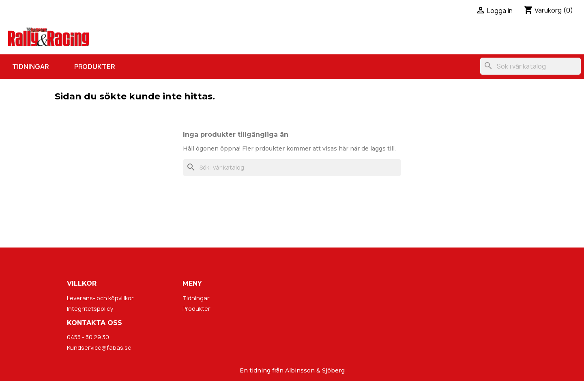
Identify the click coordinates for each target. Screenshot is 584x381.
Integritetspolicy (90, 308)
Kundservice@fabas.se (99, 347)
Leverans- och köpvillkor (100, 298)
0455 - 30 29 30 (88, 337)
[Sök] (530, 66)
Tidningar (30, 66)
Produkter (94, 66)
